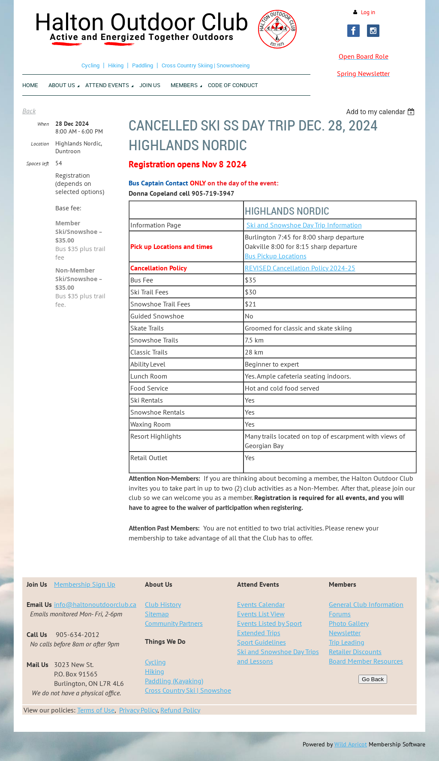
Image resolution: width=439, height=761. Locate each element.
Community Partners (174, 623)
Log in (368, 12)
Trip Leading (346, 642)
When (43, 124)
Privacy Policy (138, 710)
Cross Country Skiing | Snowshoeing (206, 65)
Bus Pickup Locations (276, 256)
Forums (340, 613)
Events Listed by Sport (269, 623)
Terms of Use (95, 710)
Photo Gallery (349, 623)
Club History (163, 604)
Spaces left (37, 163)
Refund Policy (180, 710)
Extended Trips (258, 632)
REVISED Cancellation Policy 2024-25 (300, 268)
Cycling (90, 65)
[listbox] (381, 111)
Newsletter (345, 632)
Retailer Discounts (355, 651)
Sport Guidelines (261, 642)
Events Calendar (261, 604)
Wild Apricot (350, 744)
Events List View (261, 613)
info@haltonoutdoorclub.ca (95, 604)
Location (40, 143)
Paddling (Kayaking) (174, 680)
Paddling (142, 65)
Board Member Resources (366, 661)
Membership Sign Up (84, 584)
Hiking (115, 65)
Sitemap (157, 613)
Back (29, 110)
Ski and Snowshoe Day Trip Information (304, 225)
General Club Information (366, 604)
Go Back (373, 679)
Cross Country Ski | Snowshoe (188, 690)
